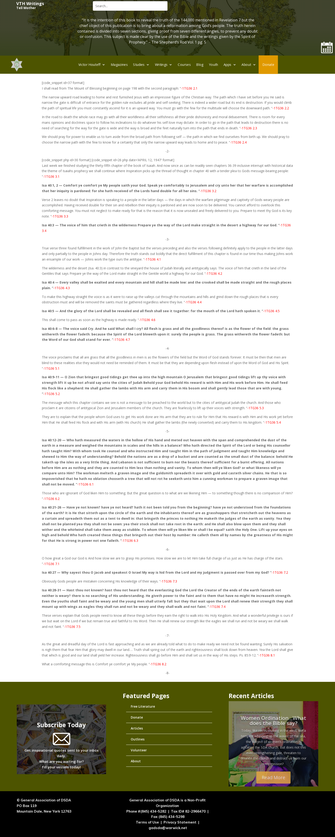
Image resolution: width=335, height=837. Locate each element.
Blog (200, 64)
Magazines (119, 64)
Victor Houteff (89, 64)
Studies (138, 64)
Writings (161, 64)
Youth (213, 64)
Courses (184, 64)
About (246, 64)
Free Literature (143, 706)
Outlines (137, 739)
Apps (227, 64)
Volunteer (139, 750)
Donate (268, 64)
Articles (137, 728)
